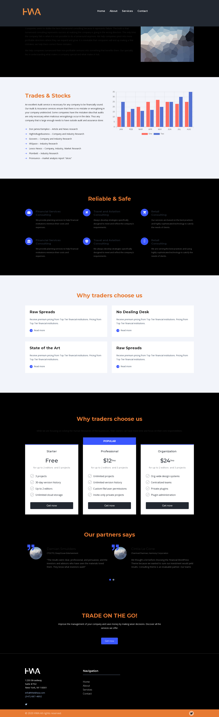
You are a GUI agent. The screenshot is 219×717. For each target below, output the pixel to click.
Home (101, 11)
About (113, 11)
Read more (37, 330)
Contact (142, 11)
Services (127, 11)
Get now (52, 505)
